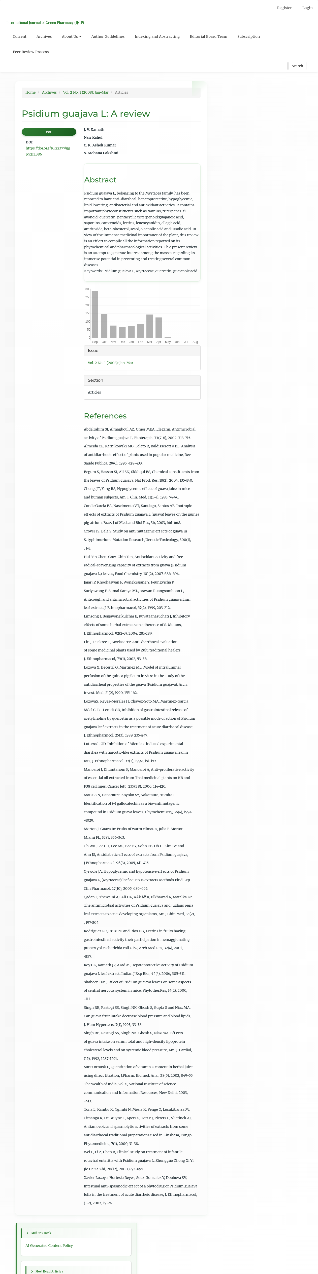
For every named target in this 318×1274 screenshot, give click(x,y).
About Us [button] (71, 36)
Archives (44, 36)
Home (30, 92)
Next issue (225, 274)
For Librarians (229, 436)
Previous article (230, 299)
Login (307, 8)
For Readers (227, 418)
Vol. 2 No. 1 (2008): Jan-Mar (86, 92)
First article (226, 283)
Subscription (248, 36)
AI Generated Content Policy (240, 104)
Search (297, 66)
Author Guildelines (108, 36)
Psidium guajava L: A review (240, 162)
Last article (226, 329)
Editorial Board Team (209, 36)
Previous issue (229, 265)
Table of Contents (231, 350)
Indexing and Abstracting (157, 36)
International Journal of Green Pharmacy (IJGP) (44, 22)
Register (284, 8)
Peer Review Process (31, 52)
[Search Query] (260, 66)
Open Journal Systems (235, 458)
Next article (227, 314)
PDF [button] (49, 131)
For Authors (227, 427)
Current (19, 36)
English (223, 384)
